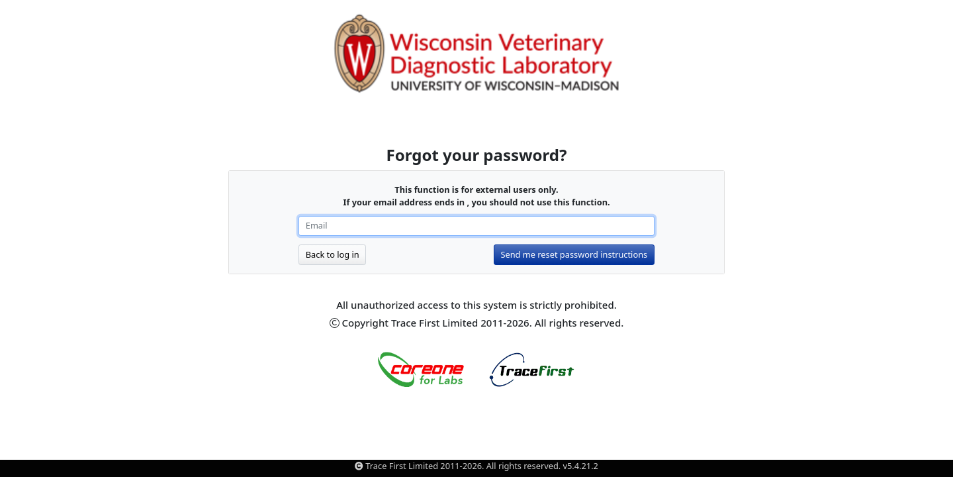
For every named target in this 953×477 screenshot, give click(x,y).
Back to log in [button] (332, 254)
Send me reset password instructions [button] (573, 254)
